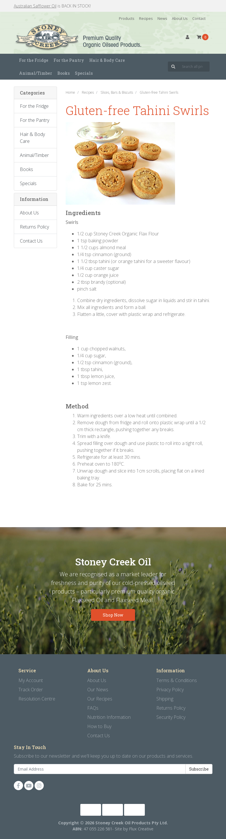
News (162, 18)
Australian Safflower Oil (35, 6)
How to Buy (99, 726)
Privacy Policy (170, 689)
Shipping (164, 699)
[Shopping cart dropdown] (202, 37)
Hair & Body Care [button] (107, 60)
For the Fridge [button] (33, 60)
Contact (199, 18)
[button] (187, 37)
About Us (180, 18)
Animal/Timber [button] (35, 73)
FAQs (92, 708)
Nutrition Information (109, 717)
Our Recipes (99, 699)
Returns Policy (34, 227)
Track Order (30, 689)
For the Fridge (34, 106)
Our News (97, 689)
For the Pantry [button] (69, 60)
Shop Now (113, 615)
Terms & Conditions (176, 680)
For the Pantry (34, 120)
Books (63, 73)
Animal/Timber (34, 155)
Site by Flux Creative (134, 829)
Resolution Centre (36, 699)
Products (126, 18)
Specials (84, 73)
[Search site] (173, 67)
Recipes (146, 18)
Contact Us (31, 241)
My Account (30, 680)
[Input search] (194, 67)
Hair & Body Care (32, 137)
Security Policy (170, 717)
